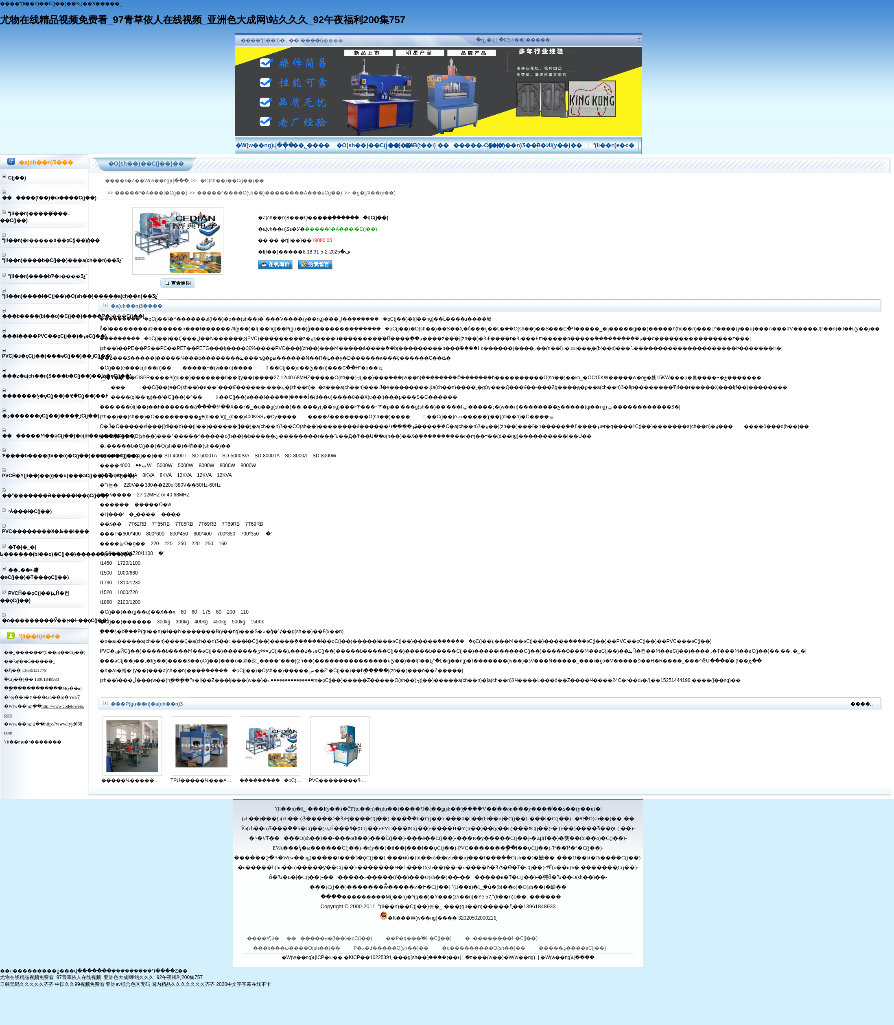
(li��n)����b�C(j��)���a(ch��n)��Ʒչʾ (45, 260)
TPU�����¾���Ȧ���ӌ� (201, 780)
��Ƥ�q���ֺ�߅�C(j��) (419, 938)
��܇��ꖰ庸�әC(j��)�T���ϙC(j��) (34, 573)
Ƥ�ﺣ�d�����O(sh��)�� (392, 948)
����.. (335, 41)
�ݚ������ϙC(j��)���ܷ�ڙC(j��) (45, 416)
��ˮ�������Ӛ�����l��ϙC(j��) (45, 495)
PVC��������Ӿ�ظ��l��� (45, 531)
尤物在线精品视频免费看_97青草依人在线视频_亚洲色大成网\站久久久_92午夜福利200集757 (202, 19)
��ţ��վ (449, 957)
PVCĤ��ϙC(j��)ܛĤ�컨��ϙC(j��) (34, 596)
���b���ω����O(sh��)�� (297, 948)
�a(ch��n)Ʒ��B (514, 145)
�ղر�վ (485, 40)
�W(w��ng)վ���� (567, 957)
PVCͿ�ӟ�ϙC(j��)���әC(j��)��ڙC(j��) (45, 356)
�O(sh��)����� (524, 40)
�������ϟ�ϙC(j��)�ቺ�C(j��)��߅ (45, 396)
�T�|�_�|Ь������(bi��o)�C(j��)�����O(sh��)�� (44, 550)
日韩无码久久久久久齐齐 (27, 984)
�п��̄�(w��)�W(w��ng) (500, 957)
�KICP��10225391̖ (367, 957)
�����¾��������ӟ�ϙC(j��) (132, 780)
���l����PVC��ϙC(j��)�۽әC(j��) (45, 336)
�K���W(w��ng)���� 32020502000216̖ (442, 918)
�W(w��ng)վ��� (265, 145)
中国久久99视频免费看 (79, 984)
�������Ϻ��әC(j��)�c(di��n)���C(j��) (45, 436)
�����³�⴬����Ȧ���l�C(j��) (30, 511)
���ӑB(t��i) (412, 145)
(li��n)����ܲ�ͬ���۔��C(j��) (35, 217)
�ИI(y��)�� (563, 145)
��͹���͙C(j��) (17, 178)
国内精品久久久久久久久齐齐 (183, 984)
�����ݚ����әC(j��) (572, 948)
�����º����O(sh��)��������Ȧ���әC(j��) (269, 193)
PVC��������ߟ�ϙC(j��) (340, 780)
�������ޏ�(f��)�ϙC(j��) (330, 938)
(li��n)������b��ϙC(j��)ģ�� (45, 240)
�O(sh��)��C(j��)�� (374, 145)
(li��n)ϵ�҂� (614, 145)
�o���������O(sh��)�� (484, 948)
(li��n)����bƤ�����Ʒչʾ (47, 276)
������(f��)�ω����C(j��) (45, 198)
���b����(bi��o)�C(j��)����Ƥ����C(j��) (45, 316)
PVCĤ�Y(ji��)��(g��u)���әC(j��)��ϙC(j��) (45, 476)
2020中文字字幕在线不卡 (243, 984)
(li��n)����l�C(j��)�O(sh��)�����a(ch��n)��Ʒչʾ (45, 296)
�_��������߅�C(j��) (501, 938)
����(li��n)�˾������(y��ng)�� (296, 40)
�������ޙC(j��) (471, 145)
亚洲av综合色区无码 (128, 984)
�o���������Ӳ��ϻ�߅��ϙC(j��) (45, 620)
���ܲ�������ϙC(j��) (271, 780)
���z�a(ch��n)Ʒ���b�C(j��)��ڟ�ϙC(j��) (45, 376)
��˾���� (311, 145)
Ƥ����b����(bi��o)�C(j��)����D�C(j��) (45, 456)
